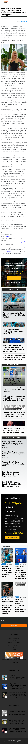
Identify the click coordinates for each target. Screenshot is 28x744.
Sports (14, 649)
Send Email (7, 236)
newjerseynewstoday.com (9, 742)
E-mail (2, 620)
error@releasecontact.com (8, 251)
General (14, 644)
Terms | (9, 740)
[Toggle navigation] (24, 2)
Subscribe (14, 625)
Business (14, 640)
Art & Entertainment (14, 638)
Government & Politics (14, 646)
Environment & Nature (14, 642)
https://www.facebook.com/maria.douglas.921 (13, 242)
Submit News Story (14, 278)
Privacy (13, 740)
